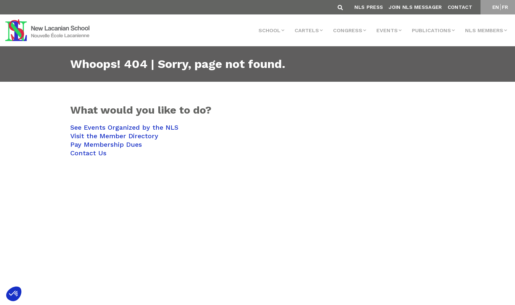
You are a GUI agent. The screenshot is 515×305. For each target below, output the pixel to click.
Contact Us (88, 153)
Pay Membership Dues (106, 144)
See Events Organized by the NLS (124, 127)
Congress (347, 30)
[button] (14, 294)
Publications (431, 30)
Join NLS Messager (415, 7)
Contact (460, 7)
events (387, 30)
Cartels (307, 30)
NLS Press (368, 7)
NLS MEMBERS (484, 30)
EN (495, 7)
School (269, 30)
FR (505, 7)
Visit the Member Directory (114, 136)
